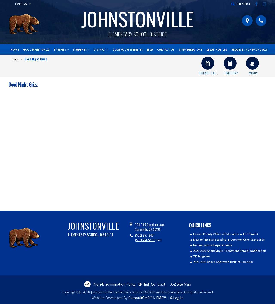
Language (23, 4)
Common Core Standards (248, 239)
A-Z (180, 284)
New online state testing (209, 239)
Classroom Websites (128, 49)
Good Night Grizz (36, 49)
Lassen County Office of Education (216, 234)
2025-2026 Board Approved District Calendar (223, 262)
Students (80, 49)
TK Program (201, 256)
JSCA (150, 49)
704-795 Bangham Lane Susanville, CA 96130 (149, 226)
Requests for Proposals (249, 49)
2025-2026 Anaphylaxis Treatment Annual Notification (229, 251)
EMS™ (161, 297)
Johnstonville (137, 21)
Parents (60, 49)
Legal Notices (216, 49)
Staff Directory (190, 49)
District (100, 49)
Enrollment (250, 234)
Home (15, 49)
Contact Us (165, 49)
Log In (178, 297)
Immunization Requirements (212, 245)
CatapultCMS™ (140, 297)
